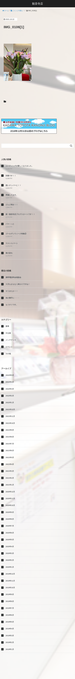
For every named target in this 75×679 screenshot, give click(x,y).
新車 (7, 326)
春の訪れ (9, 253)
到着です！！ (11, 176)
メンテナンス (11, 340)
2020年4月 (10, 547)
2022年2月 (10, 396)
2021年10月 (10, 423)
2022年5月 (10, 375)
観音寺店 (37, 3)
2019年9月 (10, 594)
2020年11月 (10, 499)
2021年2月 (10, 478)
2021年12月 (10, 409)
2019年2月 (10, 642)
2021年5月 (10, 457)
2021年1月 (10, 485)
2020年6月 (10, 533)
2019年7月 (10, 608)
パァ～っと (10, 224)
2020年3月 (10, 553)
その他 (8, 354)
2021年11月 (10, 416)
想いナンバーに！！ (13, 185)
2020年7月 (10, 526)
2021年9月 (10, 430)
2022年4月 (10, 382)
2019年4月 (10, 629)
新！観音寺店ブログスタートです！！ (20, 214)
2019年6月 (10, 615)
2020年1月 (10, 567)
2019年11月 (10, 581)
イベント (9, 347)
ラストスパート (12, 243)
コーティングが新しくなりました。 (19, 166)
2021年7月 (10, 444)
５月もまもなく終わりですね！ (18, 284)
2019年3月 (10, 636)
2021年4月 (10, 464)
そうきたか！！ (12, 291)
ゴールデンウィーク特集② (16, 234)
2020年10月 (10, 505)
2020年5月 (10, 540)
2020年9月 (10, 512)
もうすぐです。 (12, 305)
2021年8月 (10, 437)
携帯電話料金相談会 (13, 277)
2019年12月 (10, 574)
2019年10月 (10, 588)
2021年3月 (10, 471)
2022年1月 (10, 403)
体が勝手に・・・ (12, 298)
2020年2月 (10, 560)
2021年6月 (10, 451)
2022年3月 (10, 389)
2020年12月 (10, 492)
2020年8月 (10, 519)
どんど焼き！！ (12, 205)
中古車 (8, 333)
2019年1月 (10, 649)
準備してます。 (12, 195)
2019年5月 (10, 622)
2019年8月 (10, 601)
